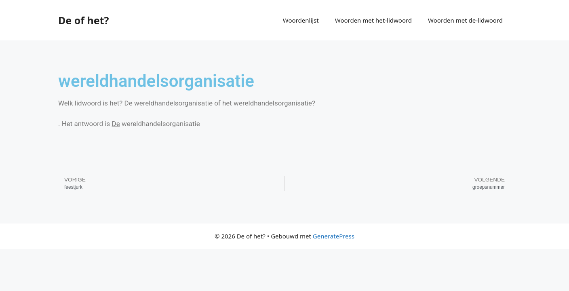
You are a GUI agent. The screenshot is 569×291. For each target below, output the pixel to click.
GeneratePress (333, 236)
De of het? (83, 20)
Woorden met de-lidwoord (465, 20)
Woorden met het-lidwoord (373, 20)
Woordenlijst (301, 20)
